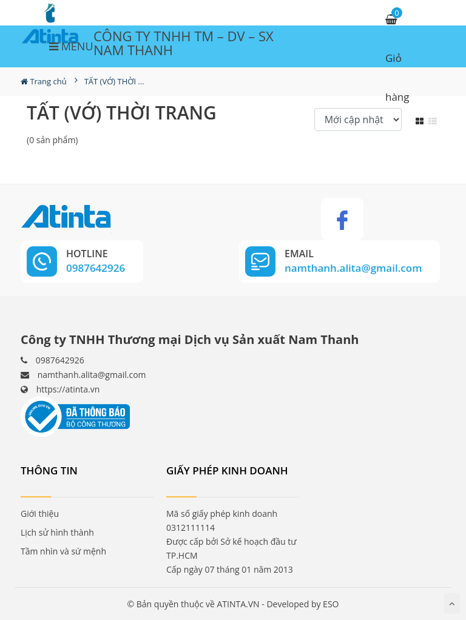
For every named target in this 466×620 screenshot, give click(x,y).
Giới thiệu (40, 513)
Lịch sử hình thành (57, 532)
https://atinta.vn (68, 389)
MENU (71, 46)
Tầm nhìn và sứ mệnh (63, 551)
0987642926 (60, 360)
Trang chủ (44, 81)
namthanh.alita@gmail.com (92, 374)
